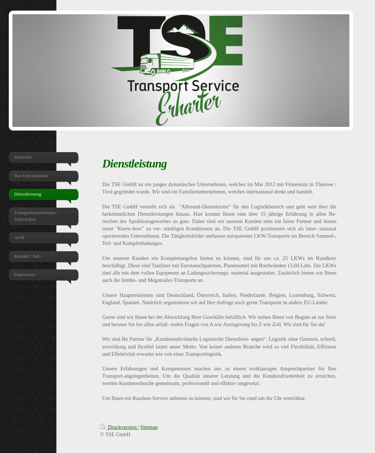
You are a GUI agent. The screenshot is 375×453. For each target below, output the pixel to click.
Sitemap (148, 427)
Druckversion (119, 427)
